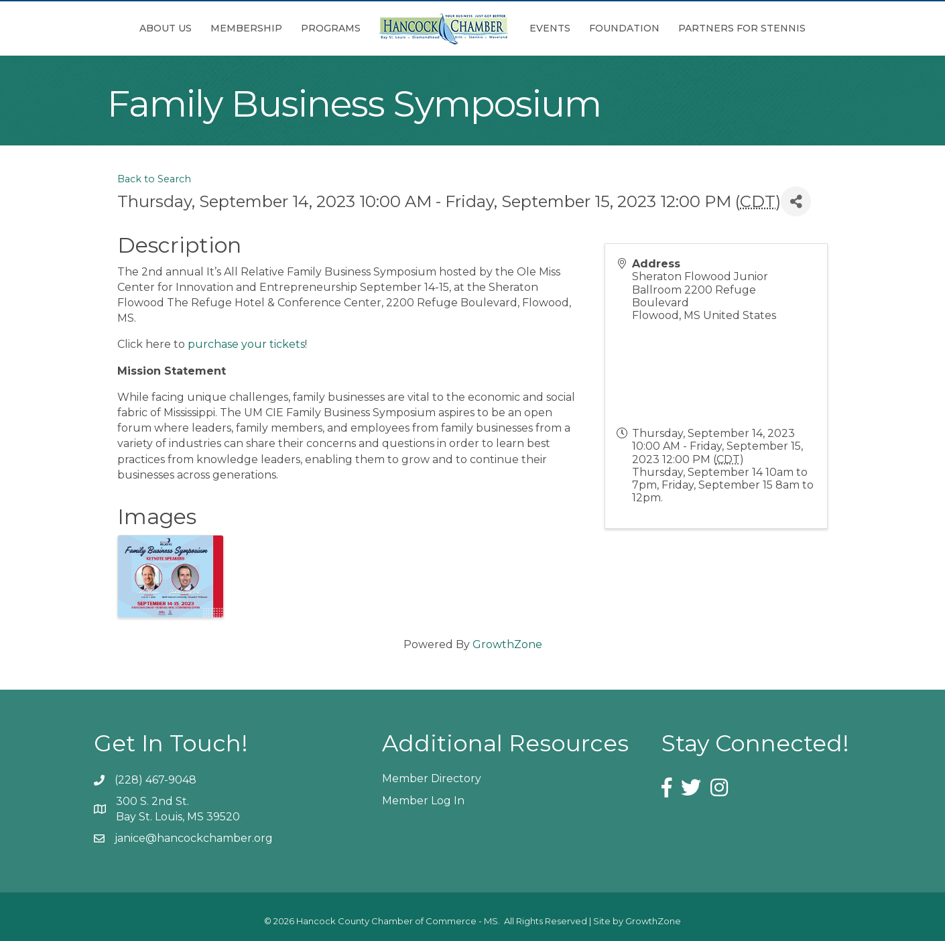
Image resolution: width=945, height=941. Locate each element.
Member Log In (423, 800)
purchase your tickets (246, 344)
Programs (331, 28)
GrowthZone (507, 644)
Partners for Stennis (742, 28)
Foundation (624, 28)
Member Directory (431, 778)
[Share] (796, 201)
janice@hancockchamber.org (194, 838)
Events (549, 28)
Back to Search (154, 179)
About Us (165, 28)
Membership (246, 28)
